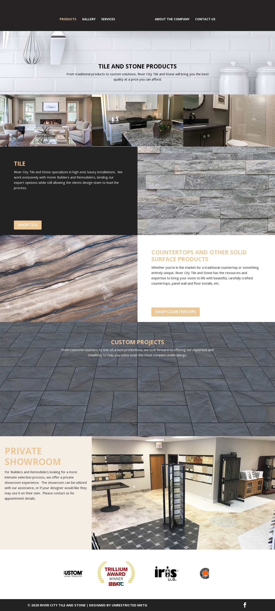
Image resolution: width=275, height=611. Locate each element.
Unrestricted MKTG (129, 605)
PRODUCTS (68, 19)
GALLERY (88, 19)
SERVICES (108, 19)
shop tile (28, 224)
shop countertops (175, 311)
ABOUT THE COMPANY (172, 19)
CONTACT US (205, 19)
